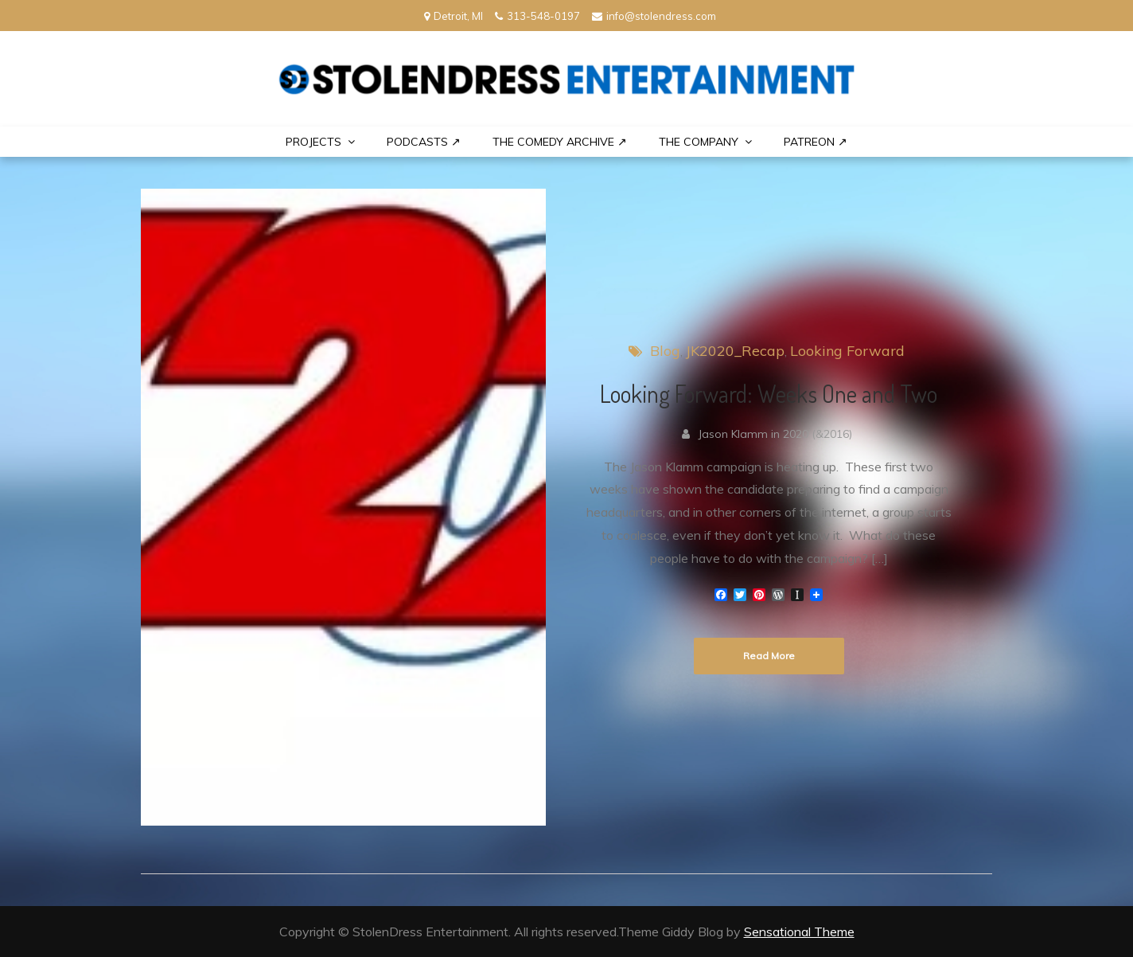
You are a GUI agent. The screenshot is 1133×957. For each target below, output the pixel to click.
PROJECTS (313, 142)
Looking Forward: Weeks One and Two (768, 393)
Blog (665, 351)
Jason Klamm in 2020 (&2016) (775, 434)
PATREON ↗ (815, 142)
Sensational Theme (799, 931)
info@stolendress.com (654, 16)
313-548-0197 (537, 16)
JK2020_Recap (735, 351)
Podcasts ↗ (424, 142)
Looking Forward (847, 351)
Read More (769, 656)
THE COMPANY (698, 142)
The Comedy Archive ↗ (560, 142)
